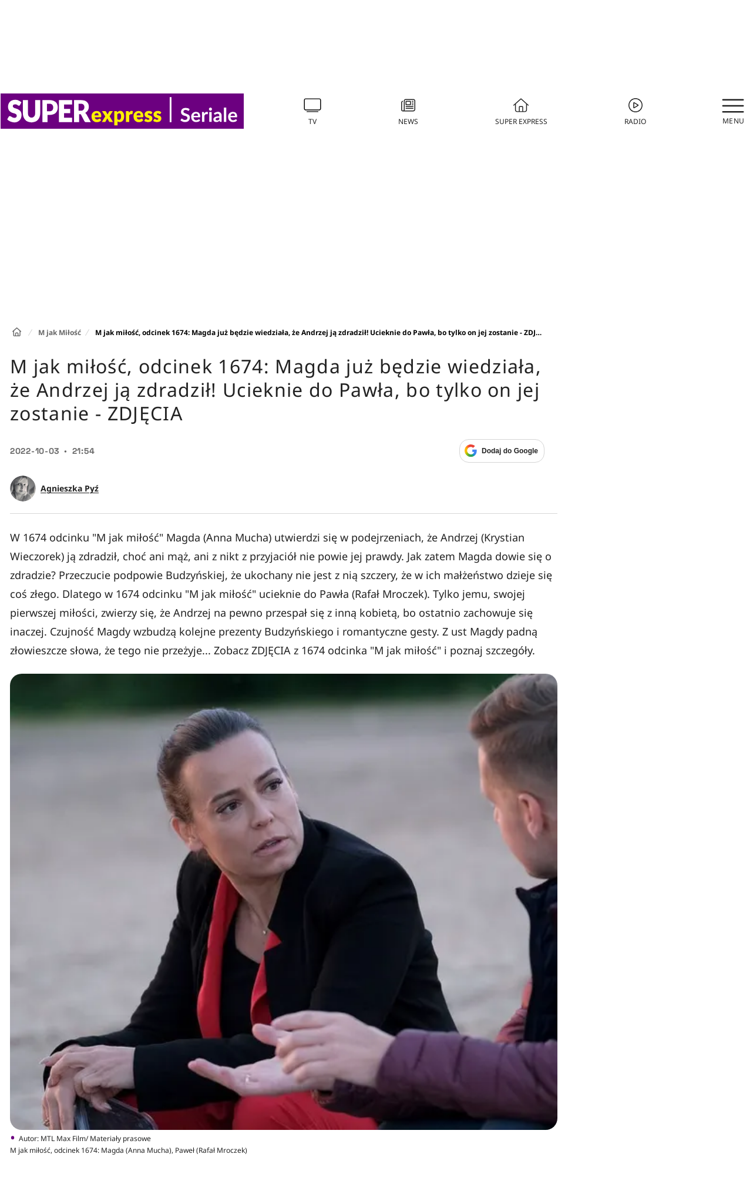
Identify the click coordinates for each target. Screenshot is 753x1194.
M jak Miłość (59, 332)
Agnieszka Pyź (70, 488)
